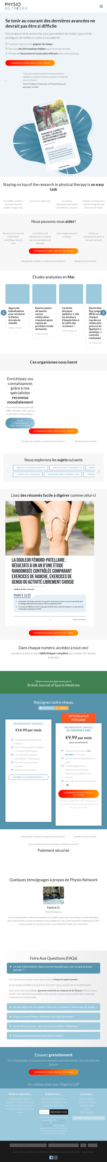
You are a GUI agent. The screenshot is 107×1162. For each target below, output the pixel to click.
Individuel (48, 708)
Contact (93, 1145)
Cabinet (63, 708)
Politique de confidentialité (63, 1145)
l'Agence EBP (69, 1084)
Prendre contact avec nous (88, 1118)
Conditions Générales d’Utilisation (28, 1145)
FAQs (83, 1145)
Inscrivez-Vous (59, 1112)
